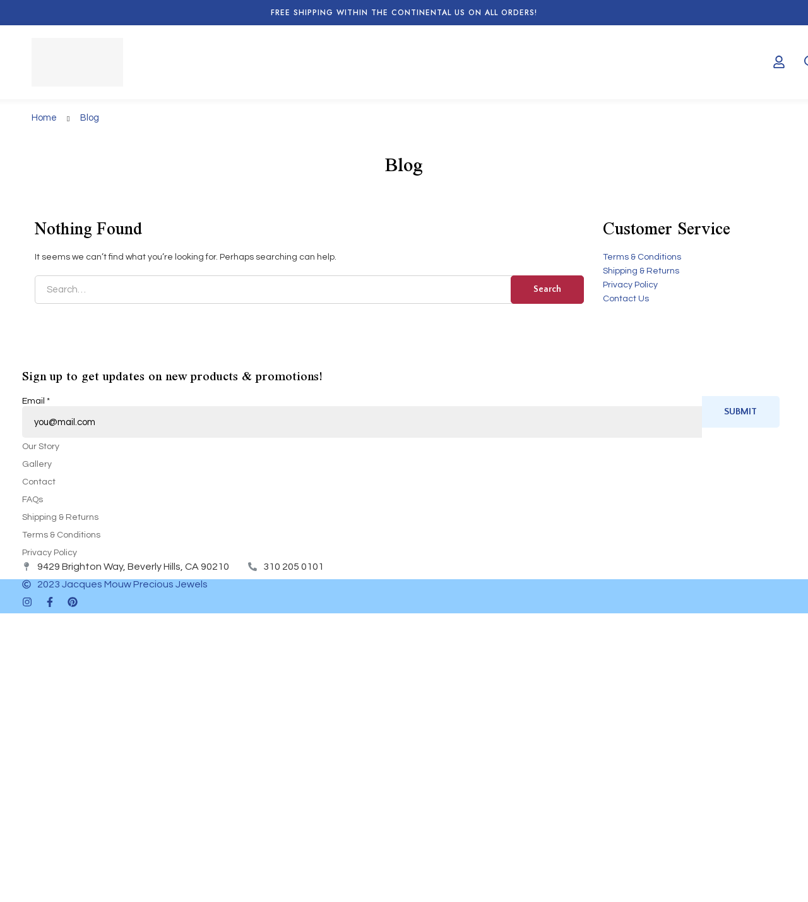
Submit (740, 411)
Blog (89, 118)
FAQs (32, 499)
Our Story (40, 446)
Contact (39, 482)
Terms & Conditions (642, 257)
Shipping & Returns (641, 271)
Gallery (37, 464)
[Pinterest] (73, 602)
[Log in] (779, 62)
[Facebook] (50, 602)
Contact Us (626, 298)
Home (44, 118)
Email (36, 401)
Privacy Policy (630, 284)
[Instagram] (27, 602)
